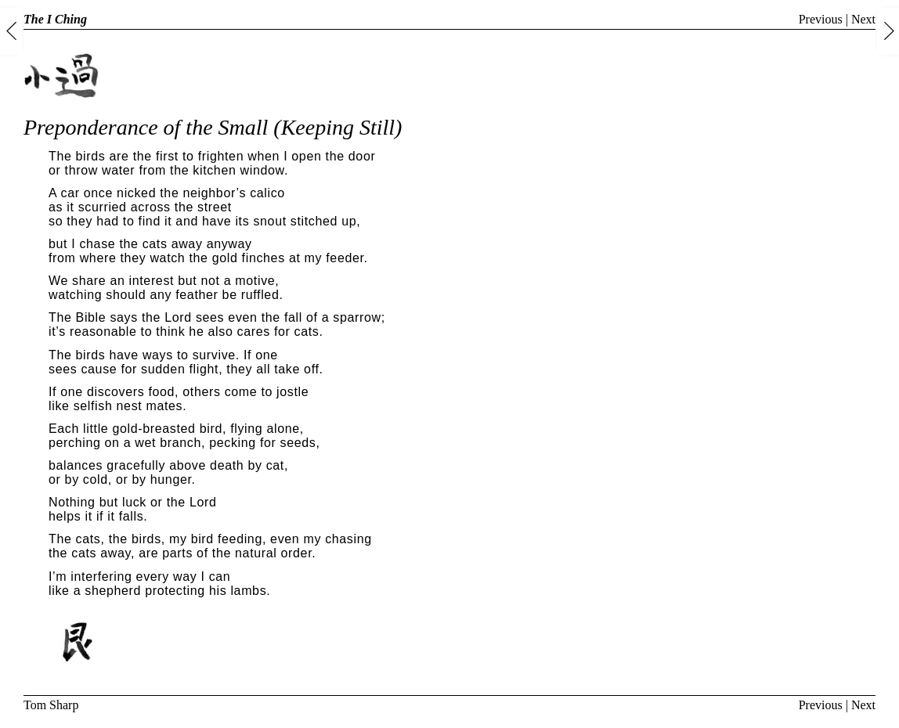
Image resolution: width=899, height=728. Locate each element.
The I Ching (55, 19)
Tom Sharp (50, 705)
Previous (821, 19)
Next (863, 19)
